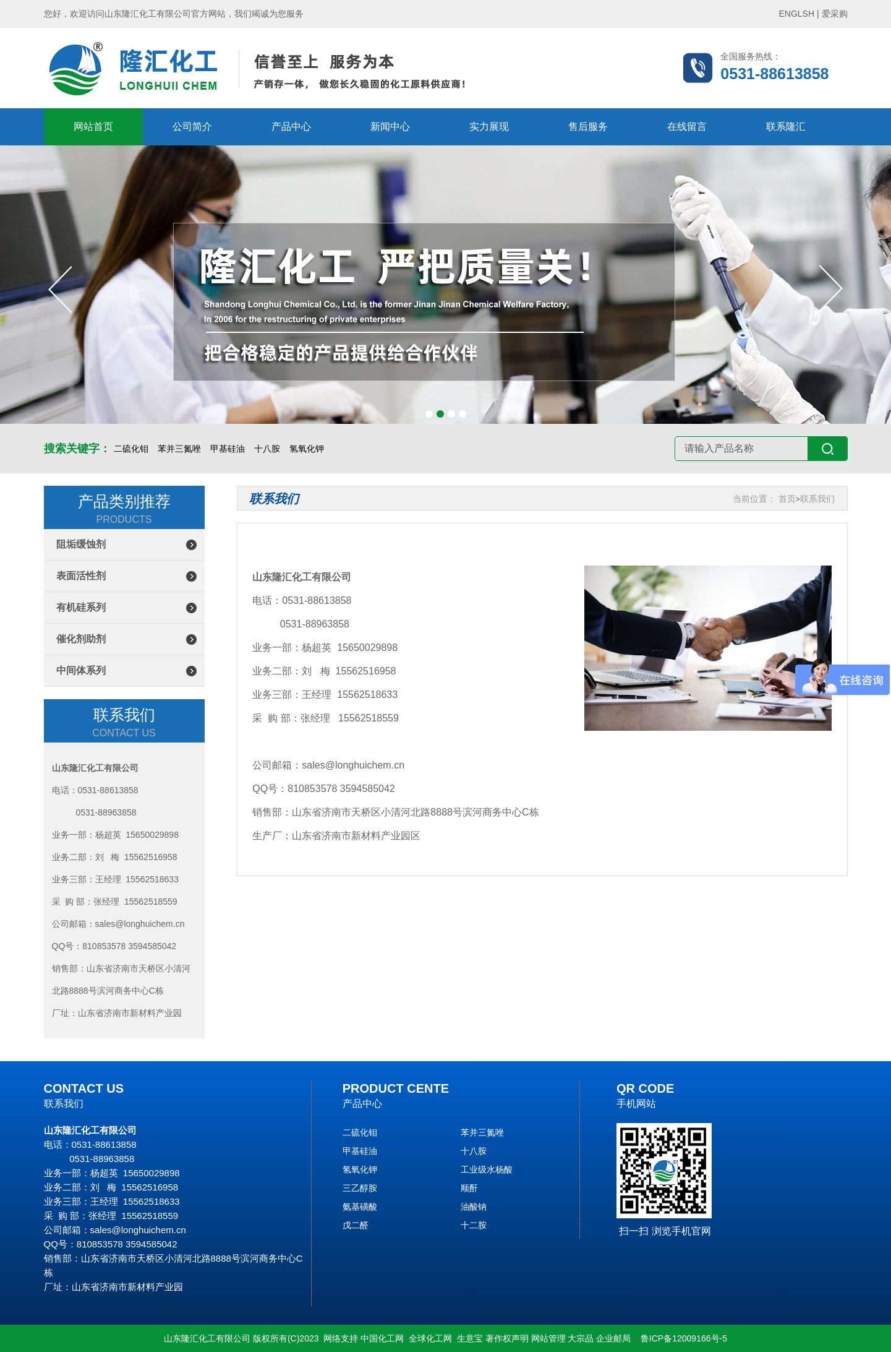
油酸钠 (474, 1207)
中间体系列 (81, 670)
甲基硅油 (227, 449)
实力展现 (489, 126)
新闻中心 (390, 126)
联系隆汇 (786, 126)
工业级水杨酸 (487, 1169)
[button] (429, 414)
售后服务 (588, 126)
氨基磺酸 (360, 1207)
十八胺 (267, 449)
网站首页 (93, 126)
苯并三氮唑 (179, 449)
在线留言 (687, 126)
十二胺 (474, 1225)
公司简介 (192, 126)
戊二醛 (356, 1225)
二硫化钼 (131, 449)
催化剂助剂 (81, 639)
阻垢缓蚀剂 (81, 544)
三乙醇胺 (360, 1188)
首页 (787, 499)
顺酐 (469, 1188)
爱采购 (835, 14)
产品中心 (291, 126)
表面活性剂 (81, 576)
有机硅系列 (81, 607)
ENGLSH (797, 14)
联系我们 (817, 499)
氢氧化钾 (306, 449)
